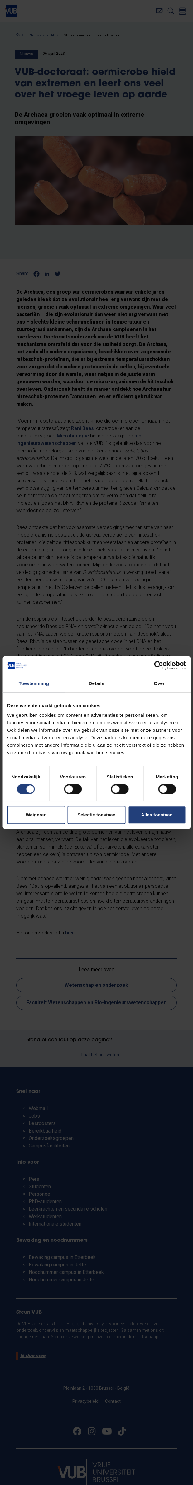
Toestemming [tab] (34, 683)
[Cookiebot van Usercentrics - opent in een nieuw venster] (158, 665)
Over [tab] (159, 683)
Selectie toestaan (96, 814)
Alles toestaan (157, 814)
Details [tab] (96, 683)
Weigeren (36, 814)
